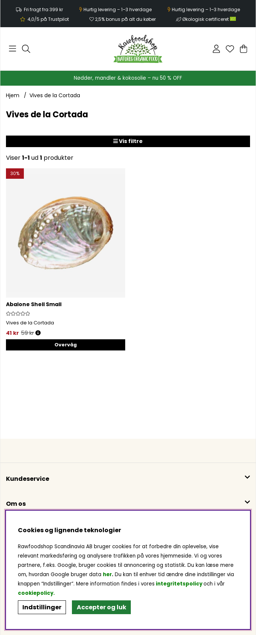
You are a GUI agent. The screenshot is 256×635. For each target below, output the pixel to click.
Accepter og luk (101, 607)
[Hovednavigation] (12, 49)
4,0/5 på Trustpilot (48, 19)
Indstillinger (41, 607)
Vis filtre (128, 141)
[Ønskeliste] (230, 49)
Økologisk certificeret (209, 19)
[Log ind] (216, 49)
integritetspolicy (179, 583)
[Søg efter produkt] (26, 49)
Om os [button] (16, 503)
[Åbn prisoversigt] (38, 333)
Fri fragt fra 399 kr (43, 9)
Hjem (12, 95)
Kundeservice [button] (27, 478)
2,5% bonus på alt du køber (125, 19)
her (107, 574)
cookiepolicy (35, 593)
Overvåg (65, 345)
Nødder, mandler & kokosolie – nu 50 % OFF (128, 78)
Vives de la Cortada (54, 95)
